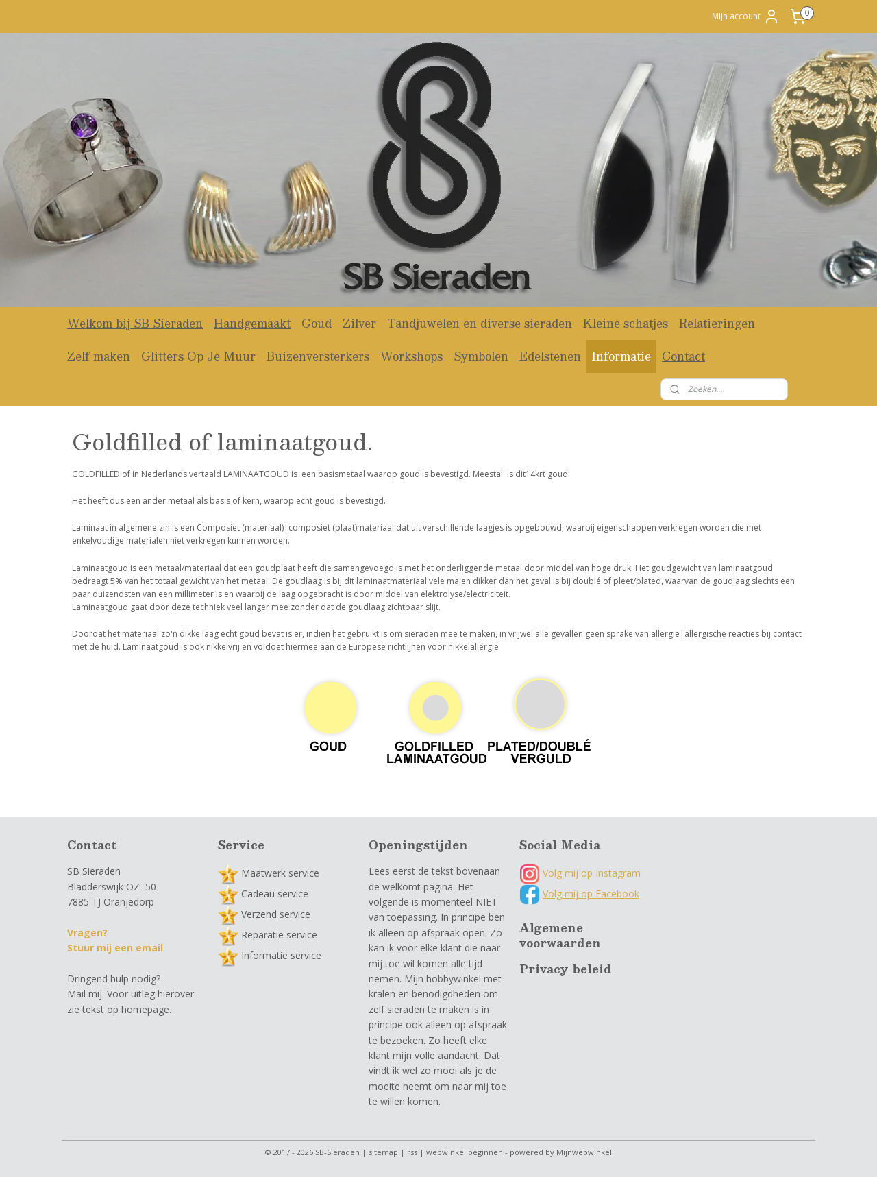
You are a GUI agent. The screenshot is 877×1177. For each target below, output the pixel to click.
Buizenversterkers (318, 356)
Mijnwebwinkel (584, 1152)
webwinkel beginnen (464, 1152)
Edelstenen (550, 356)
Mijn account (746, 16)
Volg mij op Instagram (580, 872)
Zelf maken (98, 356)
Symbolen (481, 356)
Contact (683, 356)
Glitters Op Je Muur (198, 356)
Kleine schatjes (625, 323)
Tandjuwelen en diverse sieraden (479, 323)
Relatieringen (717, 323)
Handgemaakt (252, 323)
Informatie (621, 356)
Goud (316, 323)
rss (412, 1152)
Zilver (359, 323)
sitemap (383, 1152)
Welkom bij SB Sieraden (135, 323)
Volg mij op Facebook (591, 893)
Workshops (411, 356)
